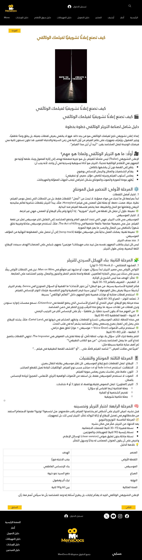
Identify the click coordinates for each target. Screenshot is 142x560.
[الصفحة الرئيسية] (13, 522)
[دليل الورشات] (13, 544)
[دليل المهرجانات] (13, 539)
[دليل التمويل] (13, 533)
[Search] (129, 6)
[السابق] (15, 507)
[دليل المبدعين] (13, 550)
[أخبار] (13, 528)
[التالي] (128, 507)
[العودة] (15, 31)
